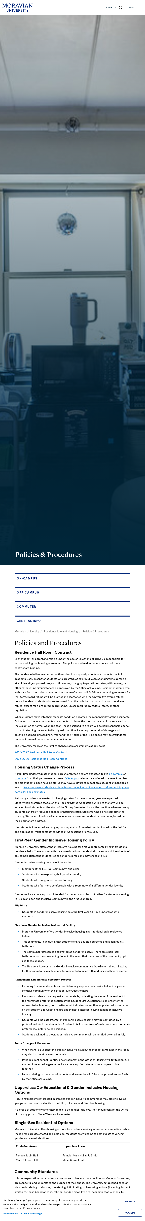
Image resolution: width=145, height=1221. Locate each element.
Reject (130, 1201)
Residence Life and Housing (61, 631)
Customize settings (31, 1213)
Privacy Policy (10, 1213)
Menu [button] (136, 7)
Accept (130, 1212)
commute (20, 778)
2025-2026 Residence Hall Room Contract (41, 759)
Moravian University (27, 631)
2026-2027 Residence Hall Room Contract (41, 752)
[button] (114, 7)
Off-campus (72, 778)
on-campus (116, 774)
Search (111, 7)
